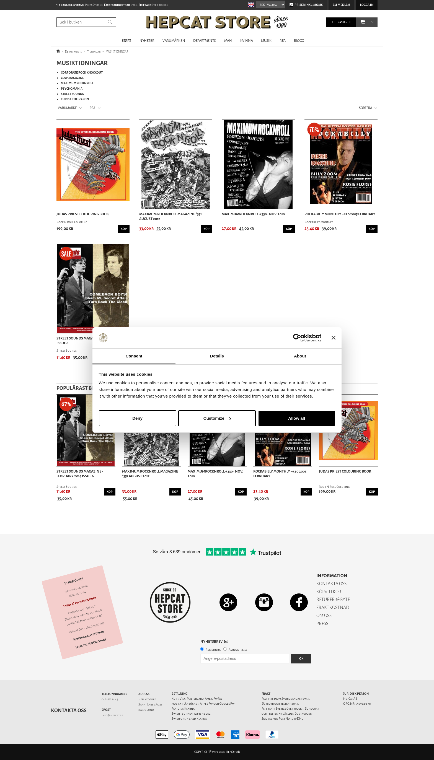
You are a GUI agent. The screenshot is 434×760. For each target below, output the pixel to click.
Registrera (213, 650)
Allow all (296, 418)
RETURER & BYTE (333, 599)
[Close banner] (333, 338)
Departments (73, 51)
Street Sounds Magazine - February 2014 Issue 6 (79, 473)
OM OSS (324, 615)
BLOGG (299, 40)
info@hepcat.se (112, 715)
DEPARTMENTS (204, 40)
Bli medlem (341, 5)
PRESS (322, 623)
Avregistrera (238, 650)
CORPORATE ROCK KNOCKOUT (82, 73)
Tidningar (93, 51)
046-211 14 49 (110, 699)
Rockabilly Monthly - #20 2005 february (339, 214)
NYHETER (147, 40)
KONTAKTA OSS (331, 584)
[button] (362, 22)
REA (283, 40)
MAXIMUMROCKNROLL (77, 83)
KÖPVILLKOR (328, 592)
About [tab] (300, 356)
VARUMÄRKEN (173, 40)
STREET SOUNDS (72, 94)
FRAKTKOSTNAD (332, 607)
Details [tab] (217, 356)
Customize (217, 418)
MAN (228, 40)
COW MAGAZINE (72, 78)
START (126, 40)
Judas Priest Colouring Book (82, 214)
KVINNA (246, 40)
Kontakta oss (69, 710)
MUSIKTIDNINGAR (117, 51)
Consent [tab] (134, 356)
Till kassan (339, 22)
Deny (137, 418)
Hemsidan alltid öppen (88, 635)
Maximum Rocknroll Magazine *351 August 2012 (170, 216)
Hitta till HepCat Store (91, 643)
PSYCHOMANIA (71, 89)
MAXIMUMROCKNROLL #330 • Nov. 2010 (253, 214)
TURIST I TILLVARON (75, 99)
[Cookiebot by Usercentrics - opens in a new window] (297, 338)
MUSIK (266, 40)
